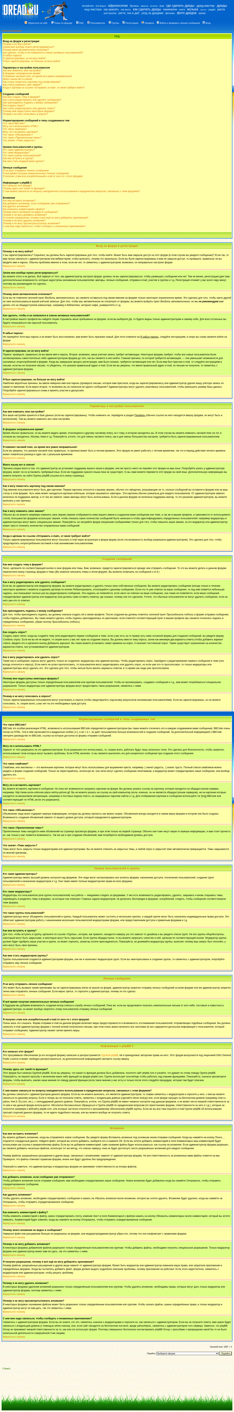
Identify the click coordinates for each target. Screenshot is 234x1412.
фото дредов (186, 13)
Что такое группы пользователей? (22, 155)
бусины (134, 5)
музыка (192, 9)
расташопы (110, 13)
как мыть (126, 9)
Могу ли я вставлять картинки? (20, 132)
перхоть (203, 10)
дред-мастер (205, 5)
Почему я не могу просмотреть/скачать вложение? (31, 223)
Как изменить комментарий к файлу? (24, 209)
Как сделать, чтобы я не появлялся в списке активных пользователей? (43, 52)
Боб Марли (101, 6)
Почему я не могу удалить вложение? (24, 220)
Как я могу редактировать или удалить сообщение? (32, 99)
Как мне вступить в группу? (18, 158)
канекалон (170, 9)
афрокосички (118, 5)
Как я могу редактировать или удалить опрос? (29, 108)
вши (162, 5)
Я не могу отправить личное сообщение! (26, 170)
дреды (222, 6)
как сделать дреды (147, 9)
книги (182, 9)
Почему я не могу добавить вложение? (25, 214)
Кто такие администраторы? (19, 149)
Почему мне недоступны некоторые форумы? (29, 111)
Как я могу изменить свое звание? (22, 84)
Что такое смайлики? (15, 129)
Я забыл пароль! (12, 55)
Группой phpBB (109, 1055)
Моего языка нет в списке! (18, 79)
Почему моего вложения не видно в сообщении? (30, 212)
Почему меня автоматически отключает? (26, 49)
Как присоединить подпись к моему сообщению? (30, 102)
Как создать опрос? (14, 105)
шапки (202, 13)
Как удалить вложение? (16, 206)
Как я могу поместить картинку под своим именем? (32, 81)
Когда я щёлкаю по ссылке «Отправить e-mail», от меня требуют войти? (43, 87)
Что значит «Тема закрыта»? (19, 140)
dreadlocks (88, 5)
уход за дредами (152, 13)
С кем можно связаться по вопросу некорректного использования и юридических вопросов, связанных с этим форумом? (71, 191)
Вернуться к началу (14, 266)
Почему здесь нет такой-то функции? (24, 188)
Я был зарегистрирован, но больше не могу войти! (31, 61)
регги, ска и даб (129, 13)
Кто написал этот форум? (17, 185)
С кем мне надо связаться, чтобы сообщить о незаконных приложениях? (44, 226)
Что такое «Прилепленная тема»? (22, 137)
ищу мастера (93, 9)
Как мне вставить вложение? (19, 200)
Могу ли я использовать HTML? (20, 126)
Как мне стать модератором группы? (23, 161)
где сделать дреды (180, 5)
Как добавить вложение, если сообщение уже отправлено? (36, 203)
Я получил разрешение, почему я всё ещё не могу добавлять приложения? (45, 217)
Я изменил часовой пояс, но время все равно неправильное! (37, 76)
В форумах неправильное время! (21, 73)
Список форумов (11, 30)
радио (212, 9)
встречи (153, 6)
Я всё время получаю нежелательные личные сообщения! (36, 173)
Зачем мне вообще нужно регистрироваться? (28, 47)
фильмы (170, 13)
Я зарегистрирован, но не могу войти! (24, 58)
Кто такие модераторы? (16, 152)
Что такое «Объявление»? (18, 134)
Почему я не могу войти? (17, 44)
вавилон (145, 6)
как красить (111, 9)
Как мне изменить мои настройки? (22, 70)
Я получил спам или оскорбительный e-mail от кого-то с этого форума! (43, 176)
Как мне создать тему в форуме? (21, 97)
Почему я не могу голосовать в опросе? (25, 114)
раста (221, 9)
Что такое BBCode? (14, 123)
